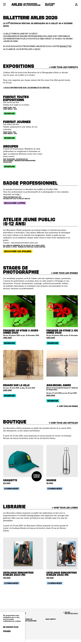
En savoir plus (10, 627)
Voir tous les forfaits (63, 67)
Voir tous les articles (63, 423)
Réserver (9, 113)
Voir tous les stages (64, 273)
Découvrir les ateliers (17, 251)
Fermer (7, 631)
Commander (11, 488)
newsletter (66, 46)
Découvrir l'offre (14, 203)
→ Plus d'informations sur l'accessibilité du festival (26, 87)
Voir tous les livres (65, 508)
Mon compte (51, 619)
